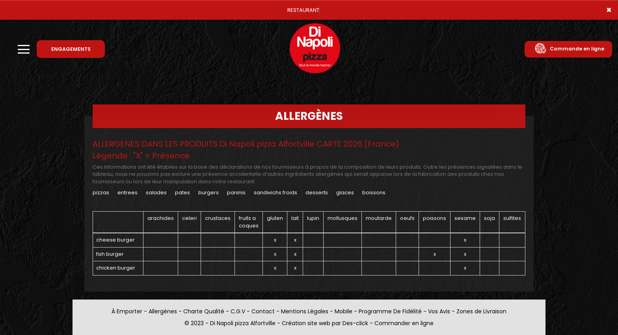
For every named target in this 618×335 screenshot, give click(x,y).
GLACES (345, 192)
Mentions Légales (304, 311)
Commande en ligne (569, 48)
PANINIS (236, 192)
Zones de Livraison (481, 311)
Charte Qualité (203, 311)
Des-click (355, 323)
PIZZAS (101, 192)
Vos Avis (439, 311)
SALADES (156, 192)
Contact (263, 311)
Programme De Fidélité (390, 311)
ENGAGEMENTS (71, 49)
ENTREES (127, 192)
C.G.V (238, 311)
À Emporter (127, 311)
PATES (182, 192)
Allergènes (163, 311)
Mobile (343, 311)
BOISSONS (373, 192)
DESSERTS (316, 192)
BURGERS (209, 192)
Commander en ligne (404, 323)
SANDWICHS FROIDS (275, 192)
